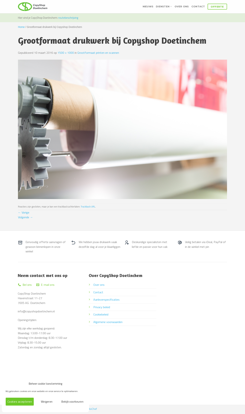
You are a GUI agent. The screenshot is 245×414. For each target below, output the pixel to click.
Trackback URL (88, 206)
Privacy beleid (101, 307)
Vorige (23, 212)
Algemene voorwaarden (107, 322)
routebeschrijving (68, 18)
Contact (198, 6)
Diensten (164, 6)
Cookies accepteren (20, 402)
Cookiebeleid (100, 314)
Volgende (25, 217)
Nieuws (148, 6)
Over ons (182, 6)
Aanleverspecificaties (106, 299)
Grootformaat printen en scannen (98, 52)
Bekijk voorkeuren (72, 402)
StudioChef (90, 409)
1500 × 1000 (66, 52)
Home (21, 27)
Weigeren (47, 402)
